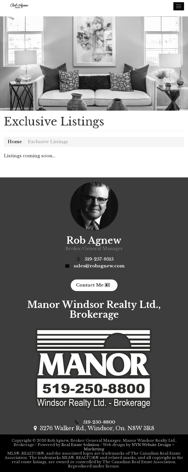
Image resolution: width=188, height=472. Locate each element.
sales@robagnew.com (99, 266)
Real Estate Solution (80, 445)
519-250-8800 (99, 422)
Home (15, 141)
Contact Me (93, 285)
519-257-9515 (99, 259)
